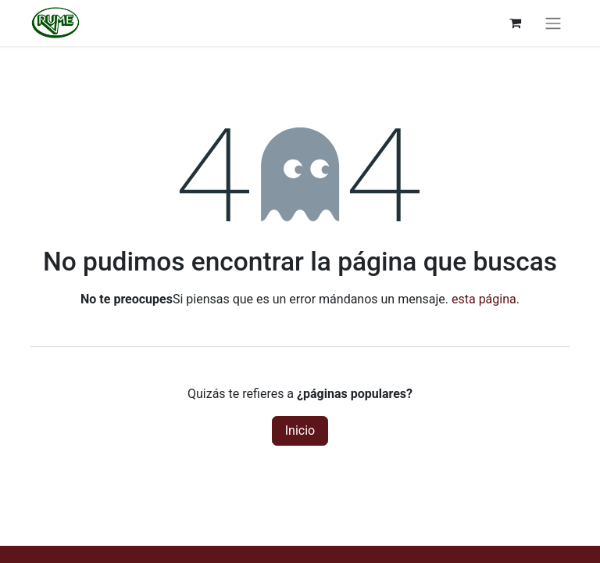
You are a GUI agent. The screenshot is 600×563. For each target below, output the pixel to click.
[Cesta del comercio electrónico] (514, 22)
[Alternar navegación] (553, 23)
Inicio (300, 430)
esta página (484, 299)
